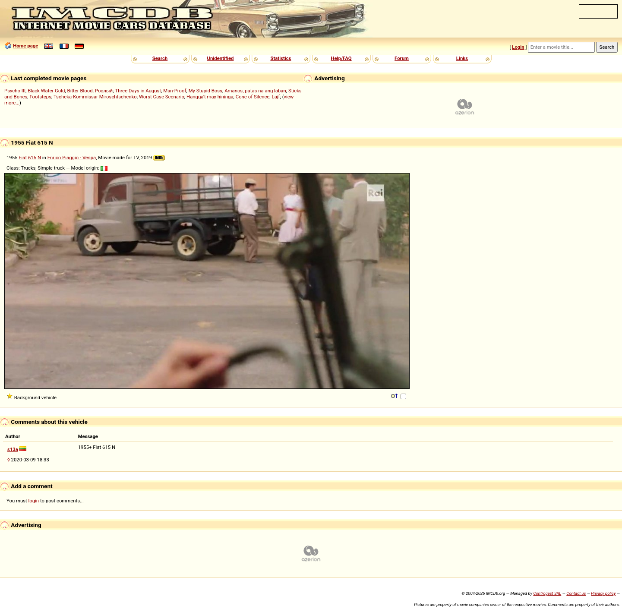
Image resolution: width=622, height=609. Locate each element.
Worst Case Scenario (161, 97)
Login (518, 47)
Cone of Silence (253, 97)
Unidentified (220, 58)
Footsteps (40, 97)
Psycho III (14, 91)
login (33, 501)
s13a (12, 449)
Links (462, 58)
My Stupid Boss (205, 91)
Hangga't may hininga (209, 97)
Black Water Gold (46, 91)
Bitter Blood (80, 91)
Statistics (280, 58)
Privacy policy (603, 593)
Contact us (576, 593)
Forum (402, 58)
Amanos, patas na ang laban (255, 91)
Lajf (276, 97)
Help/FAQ (341, 58)
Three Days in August (138, 91)
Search (159, 58)
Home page (25, 46)
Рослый (104, 91)
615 (32, 158)
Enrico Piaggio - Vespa (71, 158)
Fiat (23, 158)
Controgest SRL (547, 593)
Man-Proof (174, 91)
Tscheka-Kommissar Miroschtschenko (95, 97)
